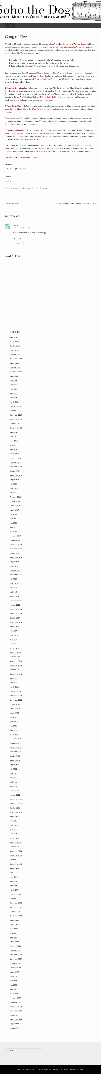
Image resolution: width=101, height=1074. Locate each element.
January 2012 (15, 743)
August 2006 (14, 1024)
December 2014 (16, 609)
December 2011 (16, 747)
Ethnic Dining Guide (49, 97)
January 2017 (15, 540)
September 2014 (16, 622)
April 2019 (13, 450)
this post (19, 63)
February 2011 (15, 791)
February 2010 (15, 842)
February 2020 (15, 406)
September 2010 (16, 812)
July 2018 (13, 484)
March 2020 (14, 402)
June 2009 (14, 877)
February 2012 (15, 739)
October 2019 (15, 424)
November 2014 (16, 614)
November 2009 (16, 855)
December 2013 (16, 661)
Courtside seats (12, 203)
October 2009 (15, 860)
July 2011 (13, 769)
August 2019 (14, 432)
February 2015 (15, 601)
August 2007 (14, 972)
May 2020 (13, 393)
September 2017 (16, 506)
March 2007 (14, 994)
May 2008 (13, 933)
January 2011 (15, 795)
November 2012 (16, 700)
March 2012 (14, 734)
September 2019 (16, 428)
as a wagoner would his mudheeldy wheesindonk (76, 203)
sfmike (15, 225)
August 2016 (14, 562)
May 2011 (13, 778)
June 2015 (14, 583)
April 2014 (13, 644)
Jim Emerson (39, 148)
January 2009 (15, 899)
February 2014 (15, 652)
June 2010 (14, 825)
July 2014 (13, 631)
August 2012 (14, 713)
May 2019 (13, 445)
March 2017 (14, 532)
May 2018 (13, 493)
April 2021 (13, 385)
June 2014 (14, 635)
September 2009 (16, 864)
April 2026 (13, 337)
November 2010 (16, 804)
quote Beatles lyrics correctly (63, 47)
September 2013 (16, 674)
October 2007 (15, 963)
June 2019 (14, 441)
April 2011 (13, 782)
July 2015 (13, 579)
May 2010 (13, 829)
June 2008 (14, 929)
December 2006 (16, 1007)
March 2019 (14, 454)
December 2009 (16, 851)
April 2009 (13, 886)
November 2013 (16, 665)
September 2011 (16, 760)
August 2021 (14, 376)
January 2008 (15, 950)
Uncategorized (18, 188)
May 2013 (13, 678)
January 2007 (15, 1002)
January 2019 (15, 462)
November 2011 (16, 752)
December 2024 (16, 359)
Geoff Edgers (10, 148)
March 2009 (14, 890)
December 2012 (16, 696)
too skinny (34, 139)
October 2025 (15, 346)
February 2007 (15, 998)
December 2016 (16, 545)
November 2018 (16, 467)
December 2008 (16, 903)
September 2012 (16, 709)
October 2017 (15, 501)
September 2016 (16, 557)
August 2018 (14, 480)
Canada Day (37, 133)
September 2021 (16, 372)
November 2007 (16, 959)
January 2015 (15, 605)
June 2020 (14, 389)
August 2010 (14, 817)
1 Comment (42, 188)
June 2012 (14, 722)
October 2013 (15, 670)
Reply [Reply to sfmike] (18, 243)
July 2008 (13, 924)
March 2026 (14, 342)
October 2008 (15, 912)
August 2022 (14, 363)
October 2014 (15, 618)
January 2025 (15, 355)
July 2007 (13, 976)
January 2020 (15, 411)
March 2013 (14, 687)
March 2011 (14, 786)
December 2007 (16, 955)
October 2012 (15, 704)
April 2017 (13, 527)
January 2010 (15, 847)
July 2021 (13, 380)
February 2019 (15, 458)
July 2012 (13, 717)
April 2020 (13, 398)
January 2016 (15, 570)
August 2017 (14, 510)
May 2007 (13, 985)
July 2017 (13, 514)
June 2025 (14, 350)
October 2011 (15, 756)
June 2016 (14, 566)
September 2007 (16, 968)
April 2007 (13, 989)
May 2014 (13, 640)
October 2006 (15, 1015)
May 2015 (13, 588)
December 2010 (16, 799)
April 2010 (13, 834)
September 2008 (16, 916)
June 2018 (14, 488)
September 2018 (16, 475)
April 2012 (13, 730)
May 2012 (13, 726)
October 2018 (15, 471)
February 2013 (15, 691)
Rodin (26, 157)
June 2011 (14, 773)
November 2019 (16, 419)
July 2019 (13, 437)
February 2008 (15, 946)
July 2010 (13, 821)
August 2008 (14, 920)
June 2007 (14, 981)
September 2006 (16, 1019)
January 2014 (15, 657)
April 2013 (13, 683)
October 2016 (15, 553)
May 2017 (13, 523)
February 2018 (15, 497)
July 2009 (13, 873)
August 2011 (14, 765)
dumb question (30, 124)
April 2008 (13, 937)
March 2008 (14, 942)
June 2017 (14, 519)
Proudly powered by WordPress (34, 1069)
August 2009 (14, 868)
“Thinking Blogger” (80, 44)
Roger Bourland (46, 76)
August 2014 (14, 627)
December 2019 (16, 415)
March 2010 (14, 838)
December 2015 (16, 575)
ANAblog (32, 76)
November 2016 (16, 549)
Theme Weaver (76, 1069)
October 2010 (15, 808)
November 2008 (16, 907)
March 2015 (14, 596)
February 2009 (15, 894)
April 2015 (13, 592)
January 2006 (15, 1028)
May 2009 (13, 881)
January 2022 (15, 367)
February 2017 (15, 536)
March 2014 (14, 648)
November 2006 (16, 1011)
